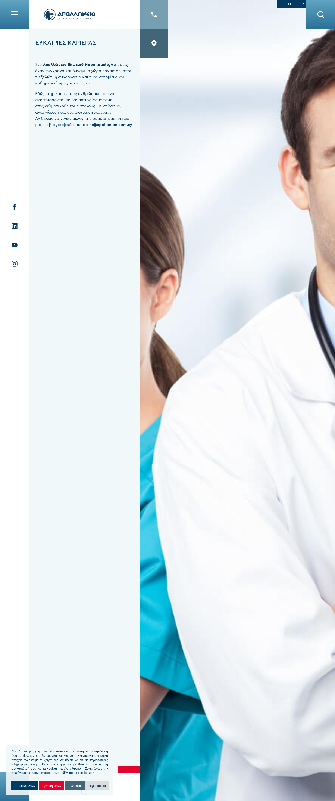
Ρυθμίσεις (74, 786)
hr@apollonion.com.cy (110, 124)
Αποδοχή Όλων (25, 786)
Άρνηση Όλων (51, 786)
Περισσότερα (97, 786)
